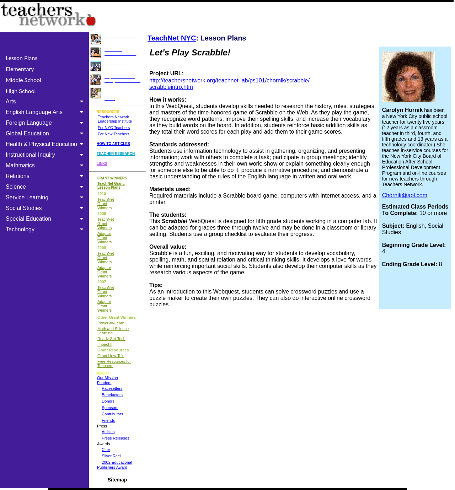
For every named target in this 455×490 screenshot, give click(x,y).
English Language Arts (46, 112)
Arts (46, 101)
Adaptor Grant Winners (104, 237)
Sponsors (110, 407)
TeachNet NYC (172, 38)
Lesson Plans (21, 57)
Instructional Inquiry (46, 155)
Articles (108, 432)
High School (21, 90)
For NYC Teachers (114, 127)
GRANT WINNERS (112, 178)
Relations (46, 176)
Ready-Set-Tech (111, 338)
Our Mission (107, 378)
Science (46, 187)
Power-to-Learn (110, 323)
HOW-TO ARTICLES (113, 144)
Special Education (46, 219)
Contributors (112, 414)
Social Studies (46, 208)
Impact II (104, 344)
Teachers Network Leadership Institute (115, 119)
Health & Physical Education (46, 144)
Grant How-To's (110, 356)
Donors (108, 401)
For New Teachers (113, 134)
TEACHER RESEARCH (116, 154)
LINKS (102, 164)
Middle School (23, 79)
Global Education (46, 133)
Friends (108, 420)
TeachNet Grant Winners (105, 203)
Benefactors (112, 395)
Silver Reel (111, 456)
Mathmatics (46, 165)
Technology (46, 229)
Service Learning (46, 197)
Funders (104, 383)
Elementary (20, 68)
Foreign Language (46, 123)
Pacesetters (112, 388)
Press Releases (115, 438)
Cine (106, 449)
